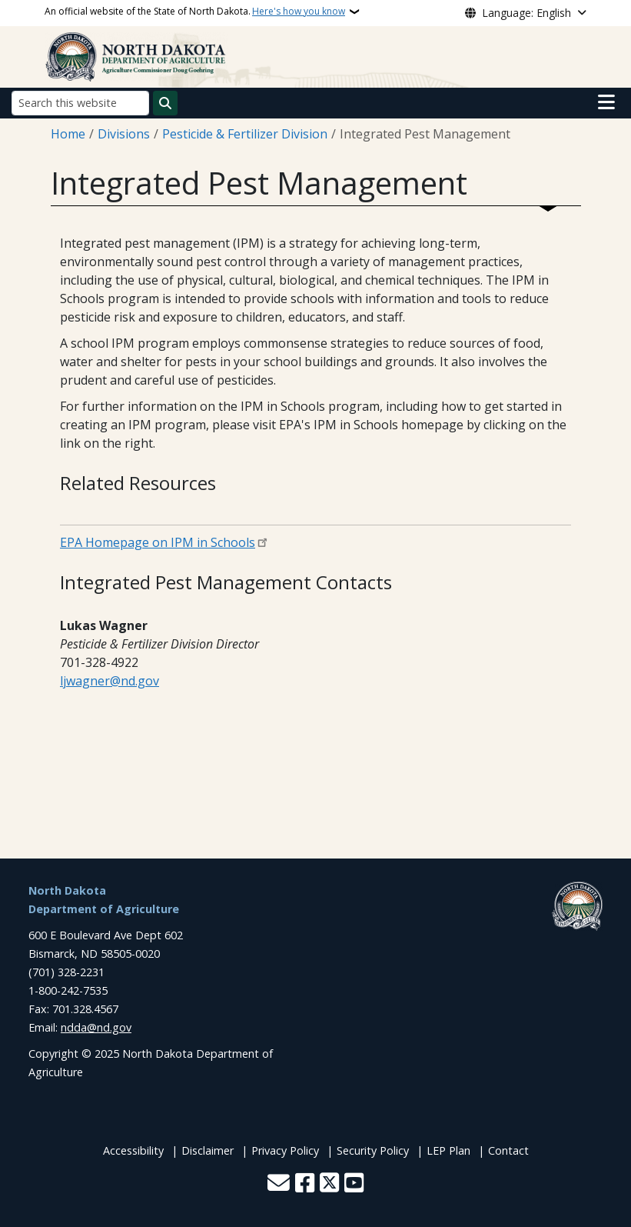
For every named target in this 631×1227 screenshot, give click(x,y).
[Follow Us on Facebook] (304, 1184)
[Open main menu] (606, 102)
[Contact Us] (278, 1184)
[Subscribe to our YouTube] (354, 1184)
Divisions (124, 133)
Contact (508, 1150)
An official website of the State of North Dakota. (195, 11)
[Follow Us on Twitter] (329, 1184)
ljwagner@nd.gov (109, 680)
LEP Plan (448, 1150)
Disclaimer (207, 1150)
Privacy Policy (285, 1150)
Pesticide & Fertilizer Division (244, 133)
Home (68, 133)
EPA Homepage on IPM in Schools (157, 542)
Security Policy (373, 1150)
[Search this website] (80, 103)
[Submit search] (165, 103)
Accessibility (133, 1150)
